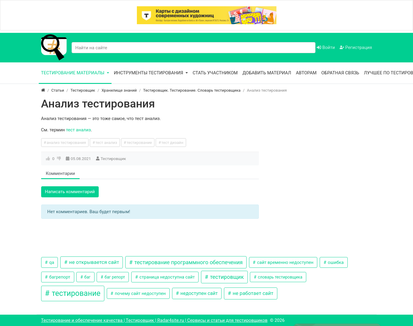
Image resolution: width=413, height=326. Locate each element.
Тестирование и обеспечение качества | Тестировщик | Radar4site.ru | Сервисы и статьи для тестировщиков (154, 320)
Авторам (306, 73)
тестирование (139, 142)
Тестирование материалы (73, 73)
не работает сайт (252, 293)
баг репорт (114, 277)
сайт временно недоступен (284, 262)
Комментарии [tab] (60, 173)
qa (51, 262)
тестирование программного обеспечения (188, 262)
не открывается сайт (93, 262)
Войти (326, 47)
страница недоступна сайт (166, 277)
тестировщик (226, 277)
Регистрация (356, 47)
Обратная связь (340, 73)
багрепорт (59, 277)
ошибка (335, 262)
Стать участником (215, 73)
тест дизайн (172, 142)
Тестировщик (113, 158)
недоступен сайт (198, 293)
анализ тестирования (66, 142)
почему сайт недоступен (140, 293)
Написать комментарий (70, 191)
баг (86, 277)
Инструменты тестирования (149, 73)
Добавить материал (266, 73)
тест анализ (78, 130)
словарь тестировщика (279, 277)
